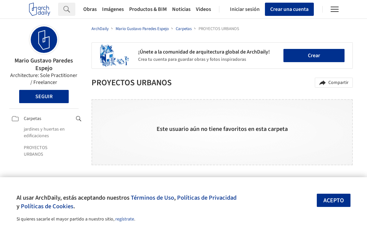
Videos (203, 9)
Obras (90, 9)
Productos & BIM (148, 9)
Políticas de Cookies (47, 206)
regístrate (124, 219)
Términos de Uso (152, 197)
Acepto (333, 200)
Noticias (181, 9)
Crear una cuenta (289, 9)
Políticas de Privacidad (207, 197)
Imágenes (113, 9)
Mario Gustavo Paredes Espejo (44, 64)
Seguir (44, 96)
